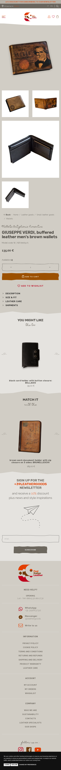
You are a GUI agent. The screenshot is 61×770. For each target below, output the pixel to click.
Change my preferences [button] (27, 764)
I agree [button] (6, 764)
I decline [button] (14, 764)
